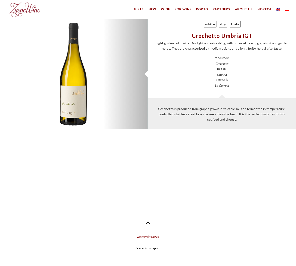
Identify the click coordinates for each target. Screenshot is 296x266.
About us (244, 9)
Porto (202, 9)
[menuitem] (278, 9)
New (152, 9)
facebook (141, 248)
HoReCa (264, 9)
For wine (183, 9)
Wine (165, 9)
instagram (154, 248)
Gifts (139, 9)
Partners (221, 9)
